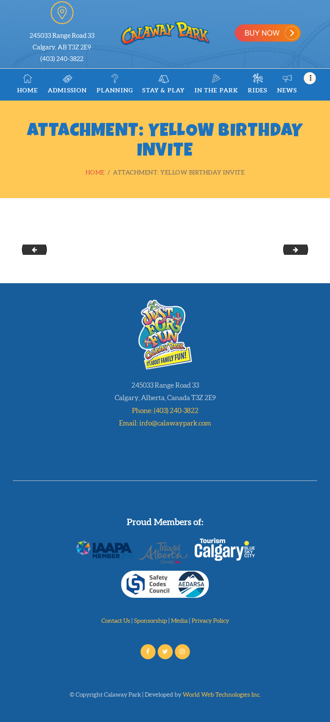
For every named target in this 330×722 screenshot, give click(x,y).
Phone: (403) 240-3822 (165, 410)
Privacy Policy (210, 620)
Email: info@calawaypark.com (165, 423)
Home (95, 172)
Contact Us (115, 620)
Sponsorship (150, 620)
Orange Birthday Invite (31, 249)
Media (179, 620)
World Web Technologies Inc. (222, 694)
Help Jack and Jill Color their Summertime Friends (305, 249)
